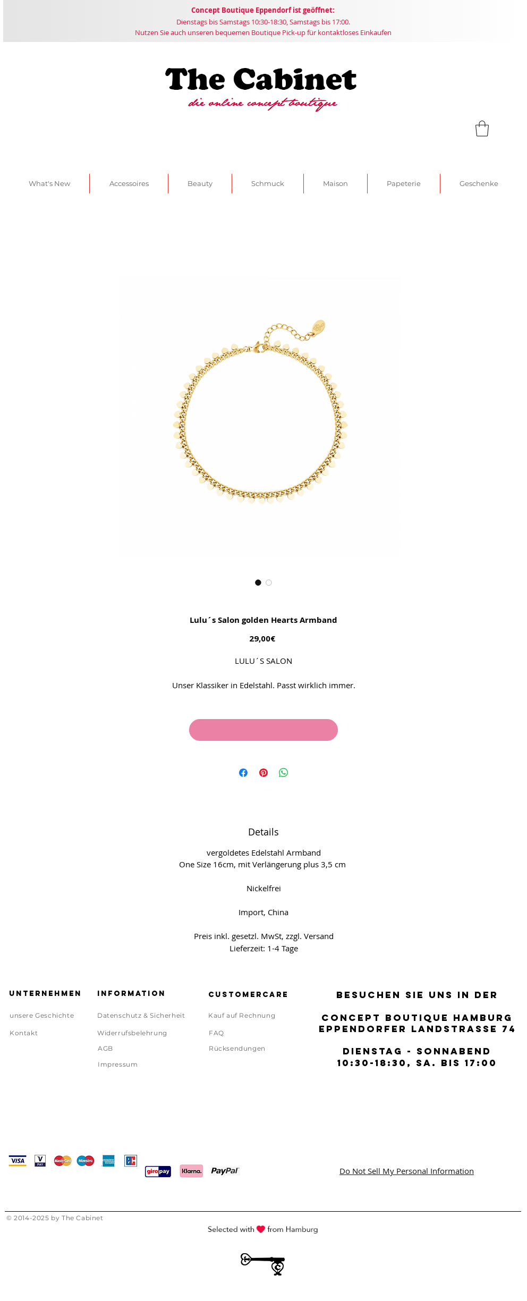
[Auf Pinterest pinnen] (263, 772)
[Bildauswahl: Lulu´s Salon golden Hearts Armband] (258, 582)
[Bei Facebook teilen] (243, 772)
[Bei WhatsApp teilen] (283, 772)
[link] (482, 129)
